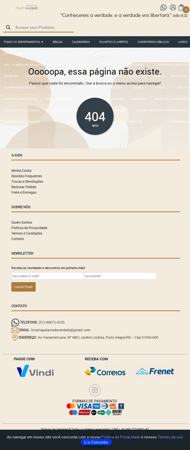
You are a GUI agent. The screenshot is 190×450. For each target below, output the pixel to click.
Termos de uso (170, 436)
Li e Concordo (96, 442)
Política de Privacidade (121, 436)
